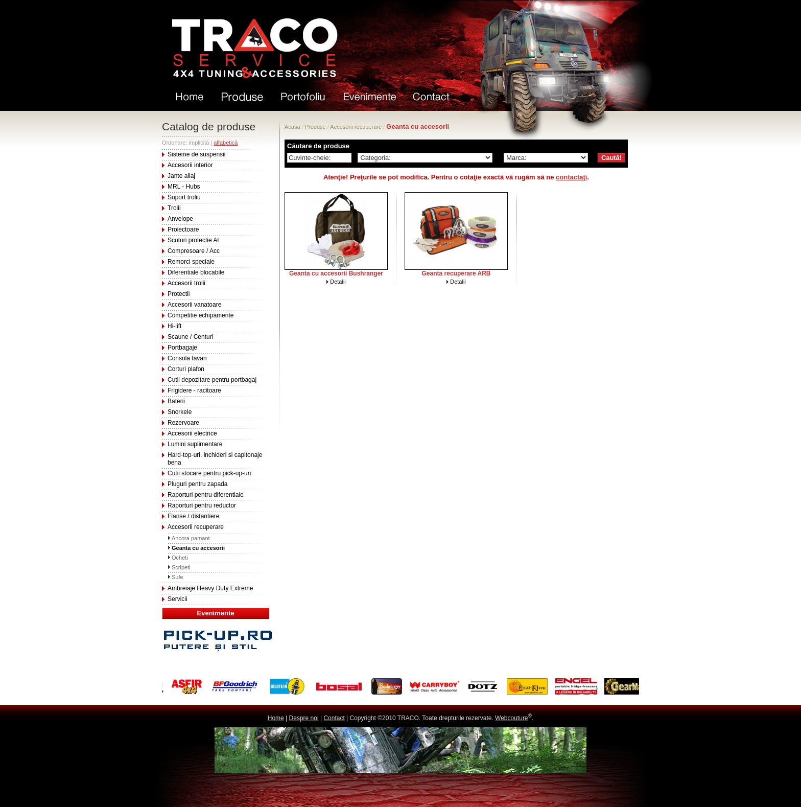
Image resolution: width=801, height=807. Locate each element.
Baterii (176, 401)
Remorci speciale (191, 261)
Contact (333, 718)
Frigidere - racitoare (194, 390)
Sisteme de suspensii (196, 154)
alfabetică (226, 143)
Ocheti (180, 558)
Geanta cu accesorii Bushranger (336, 273)
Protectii (179, 293)
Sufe (177, 577)
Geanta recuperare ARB (456, 273)
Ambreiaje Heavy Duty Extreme (210, 588)
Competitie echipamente (200, 315)
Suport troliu (184, 197)
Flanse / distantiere (193, 516)
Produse (315, 127)
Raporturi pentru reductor (202, 505)
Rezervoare (183, 422)
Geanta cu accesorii (198, 548)
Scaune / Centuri (190, 336)
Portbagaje (182, 347)
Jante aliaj (181, 175)
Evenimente (215, 613)
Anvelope (180, 218)
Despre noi (304, 718)
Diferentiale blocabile (196, 272)
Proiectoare (183, 229)
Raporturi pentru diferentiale (206, 494)
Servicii (177, 599)
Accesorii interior (190, 165)
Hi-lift (174, 326)
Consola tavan (187, 358)
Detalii (338, 282)
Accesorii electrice (192, 433)
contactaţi (571, 177)
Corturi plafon (186, 369)
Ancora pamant (191, 538)
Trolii (174, 208)
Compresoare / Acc (194, 251)
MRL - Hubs (184, 186)
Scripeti (181, 567)
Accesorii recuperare (196, 527)
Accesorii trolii (186, 283)
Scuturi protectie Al (193, 240)
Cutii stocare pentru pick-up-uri (209, 473)
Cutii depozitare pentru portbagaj (212, 379)
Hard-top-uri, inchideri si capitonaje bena (215, 458)
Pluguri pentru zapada (197, 484)
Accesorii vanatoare (194, 304)
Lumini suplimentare (195, 444)
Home (276, 718)
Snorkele (180, 412)
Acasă (292, 127)
